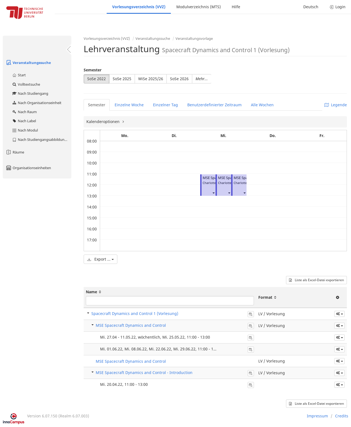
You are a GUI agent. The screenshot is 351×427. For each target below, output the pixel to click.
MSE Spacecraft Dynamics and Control (131, 325)
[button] (213, 192)
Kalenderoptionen (103, 121)
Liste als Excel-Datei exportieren (316, 280)
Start (19, 74)
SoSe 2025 (122, 78)
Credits (341, 415)
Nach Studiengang (30, 93)
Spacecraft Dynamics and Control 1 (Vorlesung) (134, 313)
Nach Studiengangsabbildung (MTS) (41, 139)
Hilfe (236, 6)
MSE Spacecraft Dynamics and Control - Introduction (144, 372)
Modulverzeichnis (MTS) (198, 6)
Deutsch (310, 6)
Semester (92, 69)
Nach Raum (24, 111)
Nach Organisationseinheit (36, 102)
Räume (14, 152)
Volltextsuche (26, 84)
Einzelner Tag (165, 104)
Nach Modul (25, 130)
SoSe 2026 (179, 78)
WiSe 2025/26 (150, 78)
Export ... (100, 259)
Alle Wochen (262, 104)
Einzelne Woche (129, 104)
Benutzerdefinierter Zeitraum (214, 104)
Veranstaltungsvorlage (194, 38)
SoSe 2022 (96, 78)
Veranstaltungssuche (28, 62)
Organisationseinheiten (28, 167)
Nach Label (24, 120)
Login (337, 6)
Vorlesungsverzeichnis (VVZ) (138, 6)
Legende (335, 104)
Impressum (317, 415)
